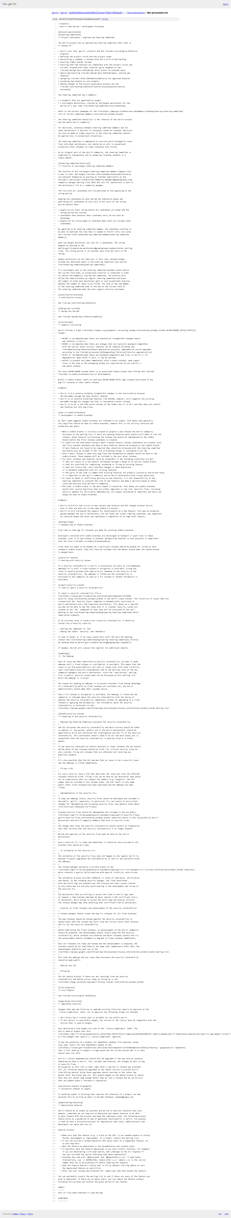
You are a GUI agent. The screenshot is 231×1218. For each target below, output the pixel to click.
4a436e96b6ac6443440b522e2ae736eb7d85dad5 (95, 12)
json (226, 1214)
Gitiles (15, 1214)
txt (220, 1214)
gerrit (55, 12)
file (105, 19)
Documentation (136, 12)
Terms (30, 1214)
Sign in (225, 4)
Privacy (23, 1214)
